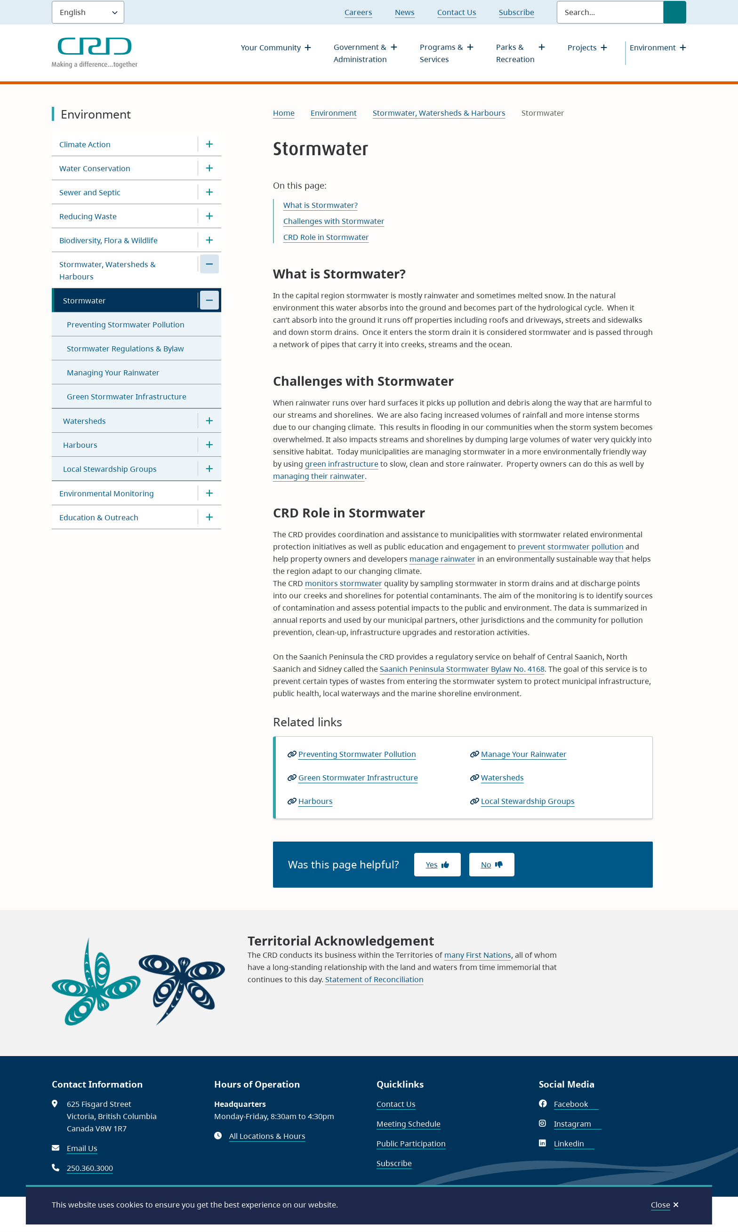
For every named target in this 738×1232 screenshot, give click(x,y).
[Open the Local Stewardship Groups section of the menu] (209, 468)
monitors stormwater (343, 583)
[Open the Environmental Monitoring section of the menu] (209, 493)
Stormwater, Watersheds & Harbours (107, 270)
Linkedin (574, 1143)
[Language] (88, 12)
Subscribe (516, 12)
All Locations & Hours (267, 1136)
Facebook (576, 1104)
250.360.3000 (90, 1168)
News (405, 12)
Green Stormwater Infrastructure (126, 396)
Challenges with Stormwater (334, 221)
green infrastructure (341, 464)
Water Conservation (94, 168)
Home (284, 113)
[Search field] (610, 12)
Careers (358, 12)
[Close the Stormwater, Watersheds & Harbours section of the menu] (209, 263)
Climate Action (85, 144)
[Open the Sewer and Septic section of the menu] (209, 192)
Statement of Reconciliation (374, 979)
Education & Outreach (98, 517)
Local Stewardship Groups (110, 469)
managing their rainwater (319, 476)
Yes (432, 864)
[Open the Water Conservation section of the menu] (209, 168)
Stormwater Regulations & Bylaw (125, 348)
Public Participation (411, 1143)
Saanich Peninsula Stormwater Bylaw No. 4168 (462, 669)
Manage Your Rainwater (524, 754)
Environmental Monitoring (106, 493)
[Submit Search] (675, 12)
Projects (582, 47)
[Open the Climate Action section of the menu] (209, 144)
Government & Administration (360, 53)
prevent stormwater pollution (571, 546)
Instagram (578, 1124)
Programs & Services (441, 53)
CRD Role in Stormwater (326, 237)
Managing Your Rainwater (113, 372)
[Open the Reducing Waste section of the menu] (209, 216)
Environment (653, 47)
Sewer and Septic (89, 192)
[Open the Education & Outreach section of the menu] (209, 517)
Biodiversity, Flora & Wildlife (108, 240)
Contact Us (456, 12)
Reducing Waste (88, 216)
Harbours (80, 445)
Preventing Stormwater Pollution (125, 324)
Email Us (82, 1148)
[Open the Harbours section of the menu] (209, 444)
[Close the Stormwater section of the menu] (209, 300)
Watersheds (84, 421)
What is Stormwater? (320, 205)
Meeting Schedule (409, 1124)
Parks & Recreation (515, 53)
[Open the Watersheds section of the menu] (209, 420)
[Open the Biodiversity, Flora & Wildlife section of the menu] (209, 240)
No (486, 864)
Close (660, 1205)
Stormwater (84, 300)
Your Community (271, 47)
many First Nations (477, 955)
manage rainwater (442, 559)
